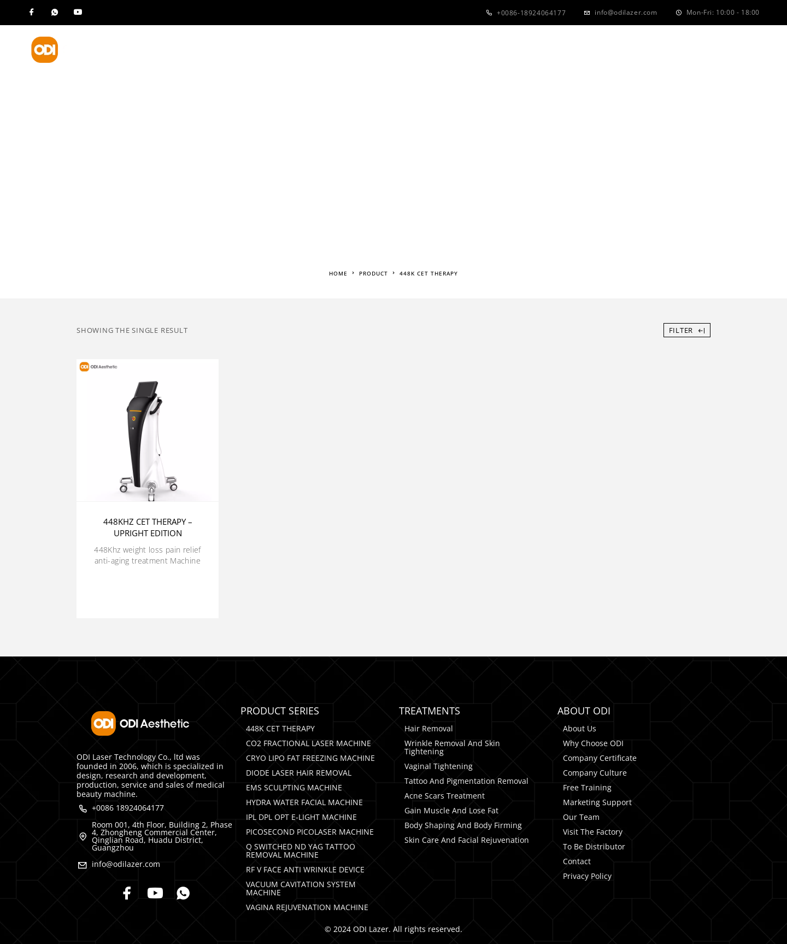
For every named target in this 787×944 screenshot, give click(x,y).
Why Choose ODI (593, 743)
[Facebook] (31, 12)
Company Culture (595, 772)
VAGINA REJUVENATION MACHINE (307, 907)
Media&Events (501, 49)
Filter (687, 330)
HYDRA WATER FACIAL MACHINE (304, 802)
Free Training (587, 787)
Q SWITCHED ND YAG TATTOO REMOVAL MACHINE (300, 850)
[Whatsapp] (54, 12)
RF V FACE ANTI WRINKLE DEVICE (305, 869)
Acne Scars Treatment (444, 795)
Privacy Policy (587, 876)
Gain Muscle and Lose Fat (451, 810)
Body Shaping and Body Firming (463, 825)
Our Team (581, 817)
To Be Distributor (594, 846)
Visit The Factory (592, 831)
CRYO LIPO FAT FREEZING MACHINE (310, 758)
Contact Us (587, 49)
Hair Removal (428, 728)
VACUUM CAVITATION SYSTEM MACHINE (301, 888)
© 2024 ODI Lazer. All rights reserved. (393, 929)
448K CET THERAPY (280, 728)
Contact (577, 861)
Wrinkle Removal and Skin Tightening (452, 747)
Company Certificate (600, 758)
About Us (410, 49)
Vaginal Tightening (438, 766)
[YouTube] (77, 12)
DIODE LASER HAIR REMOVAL (298, 772)
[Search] (754, 50)
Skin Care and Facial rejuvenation (466, 840)
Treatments (325, 49)
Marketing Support (597, 802)
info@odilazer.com (626, 12)
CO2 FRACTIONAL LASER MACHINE (308, 743)
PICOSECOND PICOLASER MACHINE (310, 831)
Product (243, 49)
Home (183, 49)
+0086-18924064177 (531, 12)
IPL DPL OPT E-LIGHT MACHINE (301, 817)
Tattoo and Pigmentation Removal (466, 781)
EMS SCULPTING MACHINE (294, 787)
